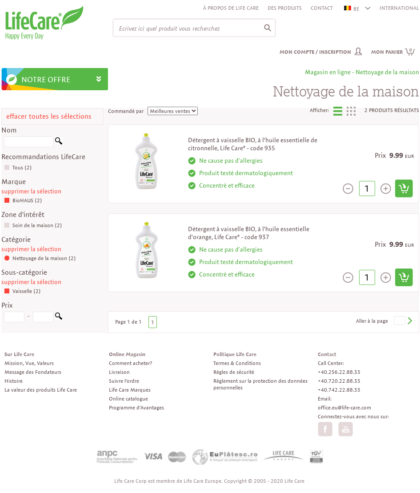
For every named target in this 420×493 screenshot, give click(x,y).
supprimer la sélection (31, 191)
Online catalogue (128, 398)
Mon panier (393, 51)
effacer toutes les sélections (49, 116)
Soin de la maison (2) (33, 225)
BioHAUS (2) (23, 200)
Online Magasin (127, 354)
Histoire (13, 380)
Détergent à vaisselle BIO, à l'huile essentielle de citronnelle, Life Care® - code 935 (252, 144)
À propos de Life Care (231, 7)
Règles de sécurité (233, 372)
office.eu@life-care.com (344, 407)
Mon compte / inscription (315, 51)
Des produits (285, 7)
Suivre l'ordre (124, 380)
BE (352, 8)
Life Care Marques (130, 389)
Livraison (119, 372)
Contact (322, 7)
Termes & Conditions (237, 363)
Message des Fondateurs (32, 372)
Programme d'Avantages (136, 407)
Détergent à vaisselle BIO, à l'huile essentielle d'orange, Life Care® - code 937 (248, 233)
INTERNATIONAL (399, 7)
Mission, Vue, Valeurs (29, 363)
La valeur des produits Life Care (40, 389)
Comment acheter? (130, 363)
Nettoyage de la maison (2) (40, 258)
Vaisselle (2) (22, 291)
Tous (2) (18, 167)
